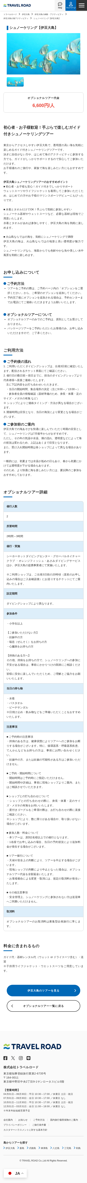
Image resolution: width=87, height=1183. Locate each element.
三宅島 (67, 1148)
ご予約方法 (39, 1120)
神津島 (44, 1148)
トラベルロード (10, 14)
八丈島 (56, 1148)
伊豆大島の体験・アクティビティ (49, 14)
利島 (78, 1148)
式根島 (32, 1148)
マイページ (71, 8)
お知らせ (23, 1120)
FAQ (60, 8)
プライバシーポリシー (15, 1125)
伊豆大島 (26, 14)
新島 (22, 1148)
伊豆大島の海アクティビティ (15, 18)
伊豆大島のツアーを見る (43, 990)
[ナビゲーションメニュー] (81, 5)
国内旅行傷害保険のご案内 (64, 1120)
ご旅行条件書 (39, 1125)
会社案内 (8, 1120)
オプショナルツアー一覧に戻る (43, 1005)
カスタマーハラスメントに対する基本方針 (25, 1130)
